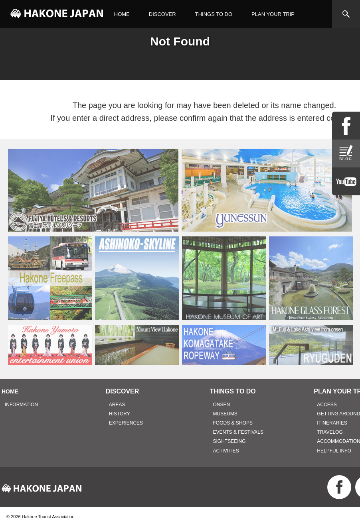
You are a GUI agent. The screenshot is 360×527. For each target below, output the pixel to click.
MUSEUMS (225, 414)
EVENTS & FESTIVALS (238, 432)
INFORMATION (21, 404)
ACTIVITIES (226, 451)
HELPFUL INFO (334, 451)
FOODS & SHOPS (233, 423)
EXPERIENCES (126, 423)
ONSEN (221, 404)
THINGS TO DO (213, 14)
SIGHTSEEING (229, 441)
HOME (122, 14)
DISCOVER (162, 14)
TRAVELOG (329, 432)
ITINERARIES (332, 423)
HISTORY (119, 414)
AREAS (117, 404)
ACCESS (326, 404)
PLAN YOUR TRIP (273, 14)
